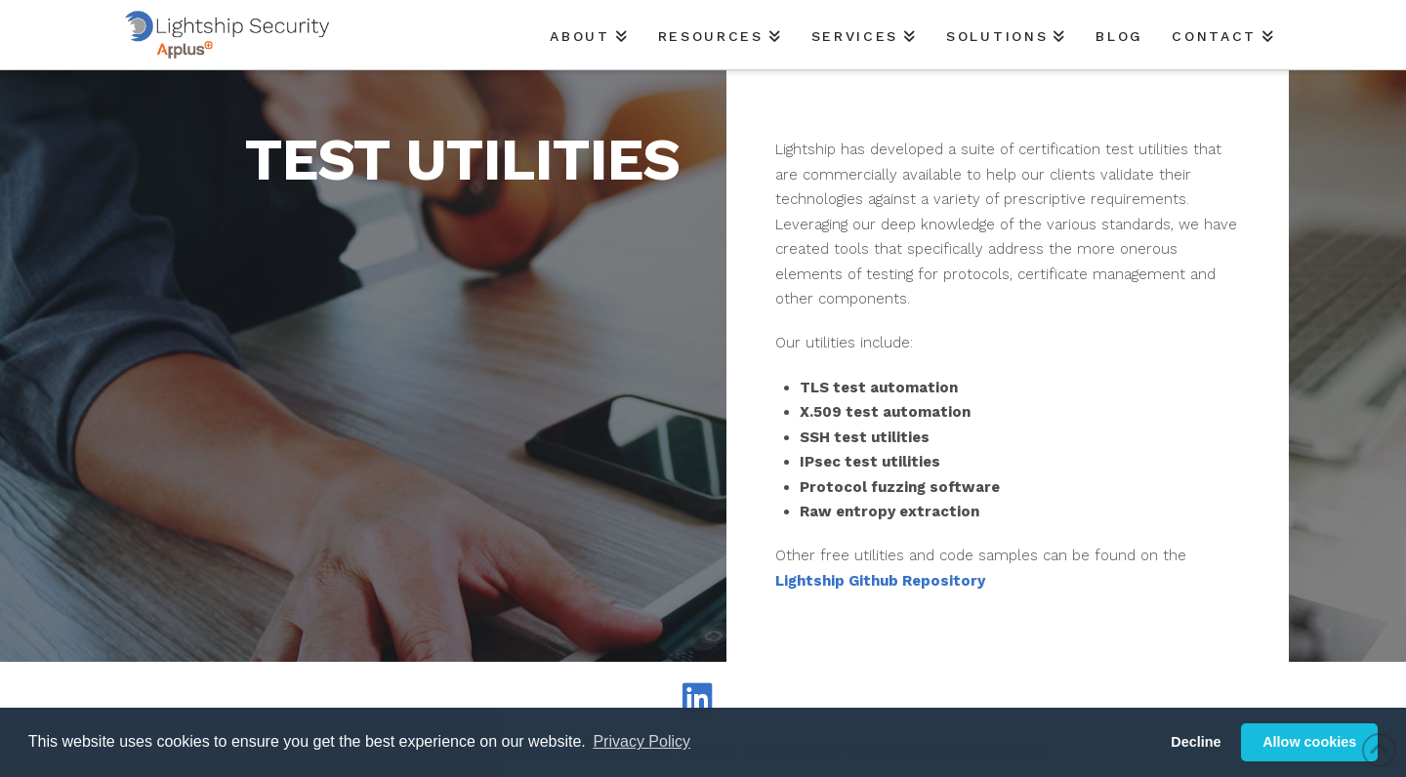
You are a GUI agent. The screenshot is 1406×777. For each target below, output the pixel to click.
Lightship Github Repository (880, 581)
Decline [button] (1195, 742)
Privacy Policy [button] (641, 741)
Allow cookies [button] (1309, 742)
